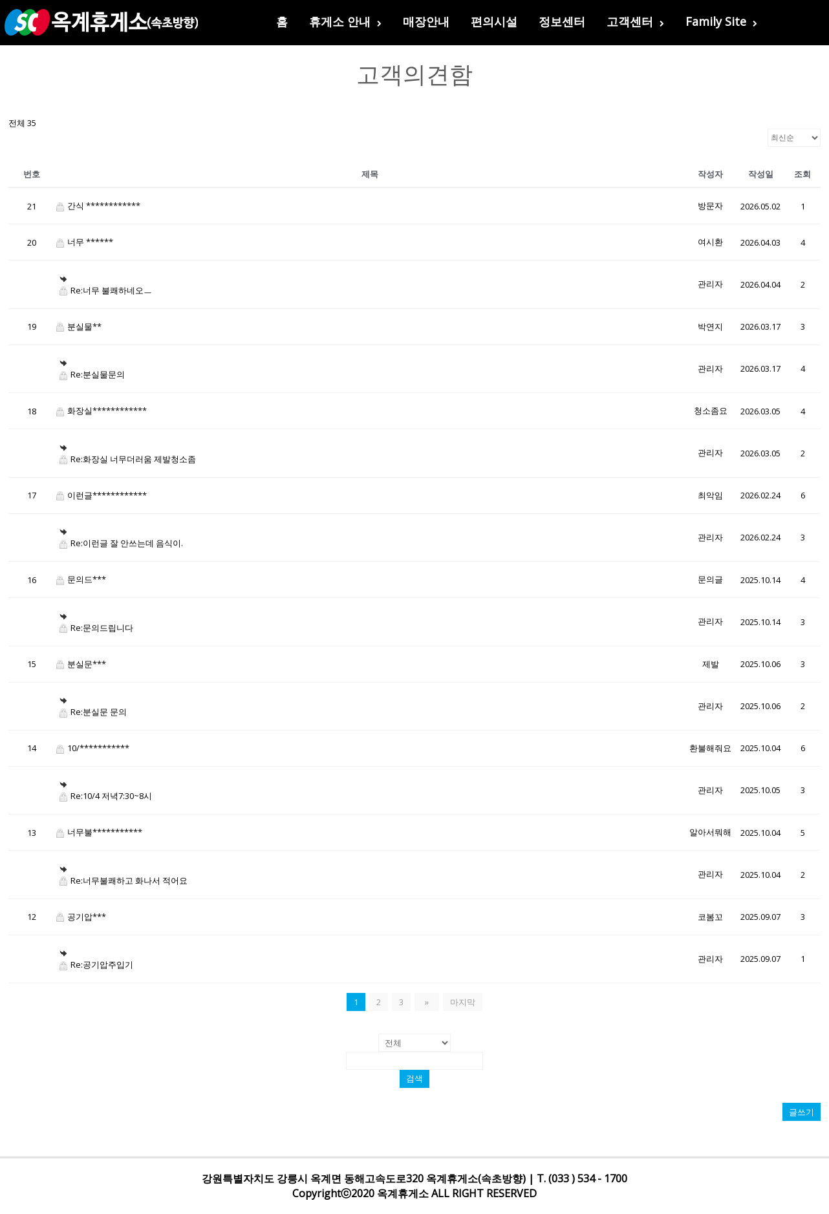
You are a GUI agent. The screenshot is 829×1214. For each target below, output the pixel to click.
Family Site (721, 21)
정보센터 (562, 21)
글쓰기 (801, 1112)
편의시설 (494, 21)
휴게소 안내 (345, 21)
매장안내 (426, 21)
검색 (414, 1078)
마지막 (459, 1002)
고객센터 (635, 21)
